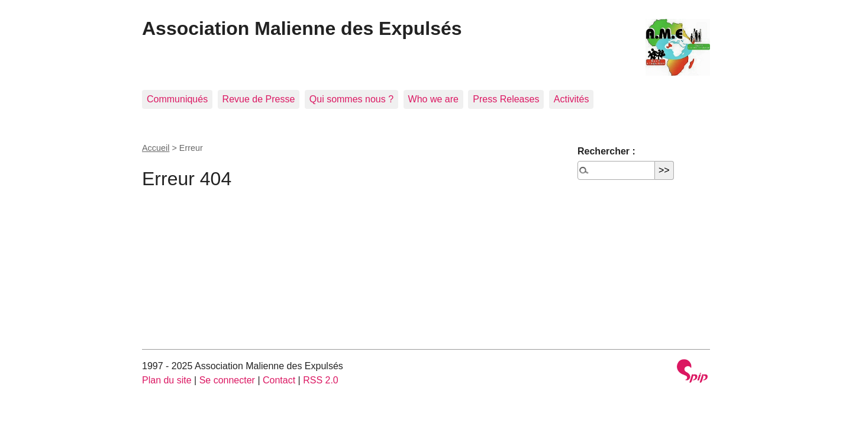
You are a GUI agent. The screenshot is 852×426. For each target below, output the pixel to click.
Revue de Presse (258, 99)
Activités (571, 99)
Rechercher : (606, 151)
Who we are (433, 99)
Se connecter (227, 380)
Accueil (155, 148)
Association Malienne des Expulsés (302, 28)
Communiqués (177, 99)
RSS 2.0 (320, 380)
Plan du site (167, 380)
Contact (279, 380)
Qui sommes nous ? (351, 99)
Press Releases (506, 99)
